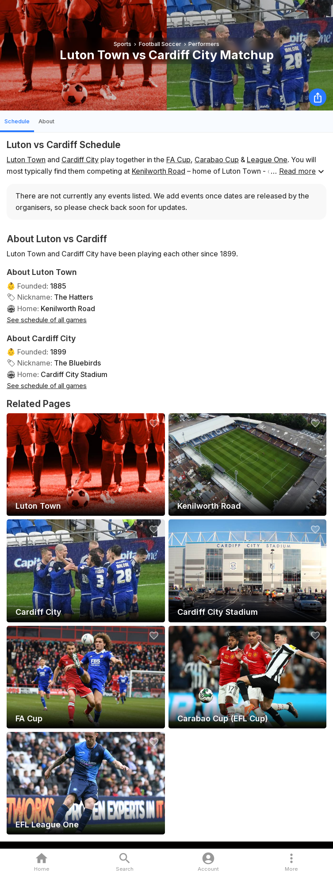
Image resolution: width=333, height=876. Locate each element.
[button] (291, 862)
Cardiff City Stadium (74, 374)
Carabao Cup (217, 159)
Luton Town (26, 159)
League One (267, 159)
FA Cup (178, 159)
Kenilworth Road (158, 171)
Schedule (17, 121)
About (46, 121)
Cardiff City (80, 159)
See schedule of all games (47, 320)
